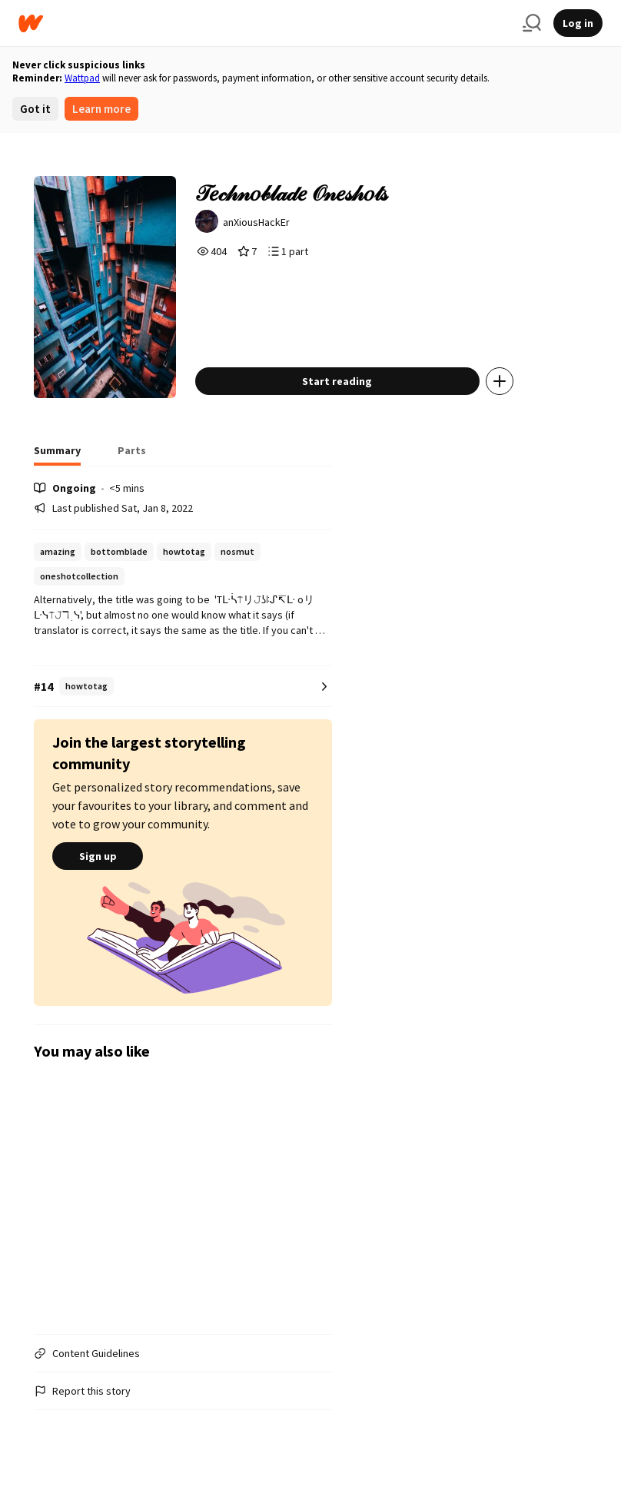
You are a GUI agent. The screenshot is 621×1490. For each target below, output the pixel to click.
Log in (578, 23)
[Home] (264, 23)
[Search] (532, 23)
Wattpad (82, 78)
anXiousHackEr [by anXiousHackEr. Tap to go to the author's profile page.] (256, 222)
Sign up (97, 856)
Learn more (101, 108)
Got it (35, 108)
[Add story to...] (499, 381)
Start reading (337, 381)
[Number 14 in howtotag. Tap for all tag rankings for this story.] (183, 686)
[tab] (57, 455)
